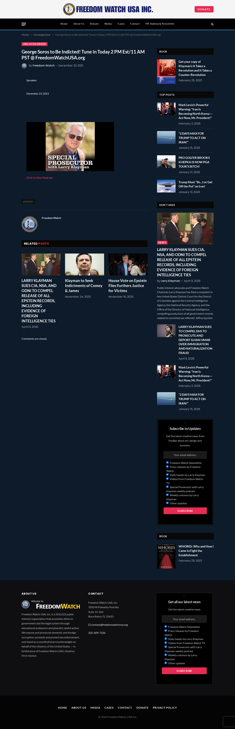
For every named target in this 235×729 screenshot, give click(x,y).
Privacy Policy (165, 707)
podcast (28, 201)
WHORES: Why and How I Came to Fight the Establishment (196, 550)
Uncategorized (34, 44)
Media (108, 23)
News (162, 242)
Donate (204, 9)
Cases (121, 23)
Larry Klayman (170, 281)
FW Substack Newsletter (160, 23)
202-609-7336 (96, 632)
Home (64, 23)
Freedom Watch (44, 65)
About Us (78, 23)
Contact (135, 23)
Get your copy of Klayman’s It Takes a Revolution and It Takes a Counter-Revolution (195, 68)
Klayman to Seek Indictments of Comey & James (83, 285)
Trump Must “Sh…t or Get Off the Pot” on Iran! (195, 184)
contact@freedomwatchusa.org (109, 624)
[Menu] (24, 24)
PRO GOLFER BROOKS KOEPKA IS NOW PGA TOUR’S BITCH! (194, 162)
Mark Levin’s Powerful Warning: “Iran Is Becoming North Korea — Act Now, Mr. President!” (195, 111)
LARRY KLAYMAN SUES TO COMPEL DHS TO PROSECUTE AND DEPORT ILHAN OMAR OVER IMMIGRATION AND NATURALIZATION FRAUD (195, 339)
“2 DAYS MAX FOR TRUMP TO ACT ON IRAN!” (192, 138)
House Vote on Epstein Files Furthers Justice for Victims (127, 285)
